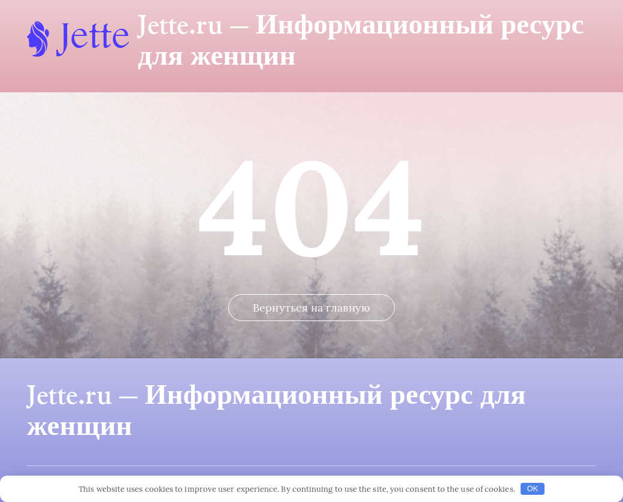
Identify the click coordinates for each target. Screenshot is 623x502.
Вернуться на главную (311, 307)
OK (533, 488)
